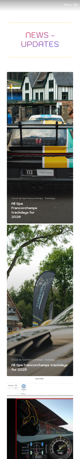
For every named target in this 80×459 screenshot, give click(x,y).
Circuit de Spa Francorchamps (27, 198)
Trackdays (50, 198)
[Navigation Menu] (70, 4)
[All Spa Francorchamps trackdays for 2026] (40, 147)
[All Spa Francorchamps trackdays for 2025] (40, 300)
